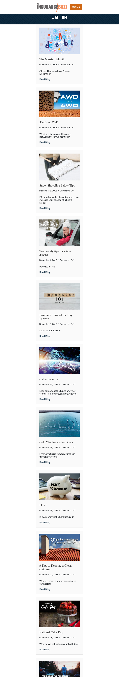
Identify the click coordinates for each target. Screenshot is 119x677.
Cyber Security (48, 379)
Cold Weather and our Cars (56, 442)
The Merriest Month (51, 59)
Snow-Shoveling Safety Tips (57, 185)
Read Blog (44, 79)
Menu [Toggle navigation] (76, 7)
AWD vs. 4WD (48, 122)
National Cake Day (51, 632)
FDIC (42, 505)
